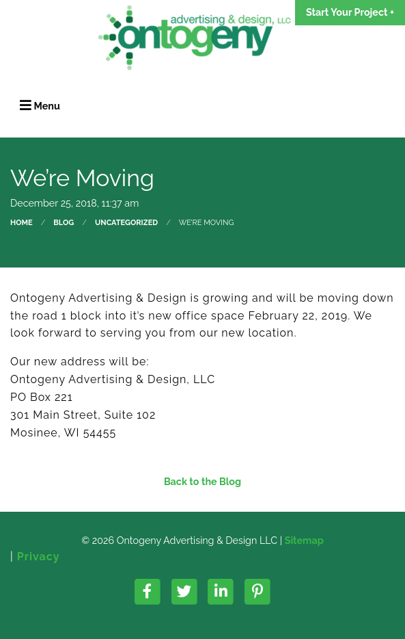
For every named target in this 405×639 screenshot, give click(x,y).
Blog (63, 222)
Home (21, 222)
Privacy (38, 556)
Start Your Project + (350, 12)
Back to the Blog (202, 481)
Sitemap (304, 540)
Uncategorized (126, 222)
